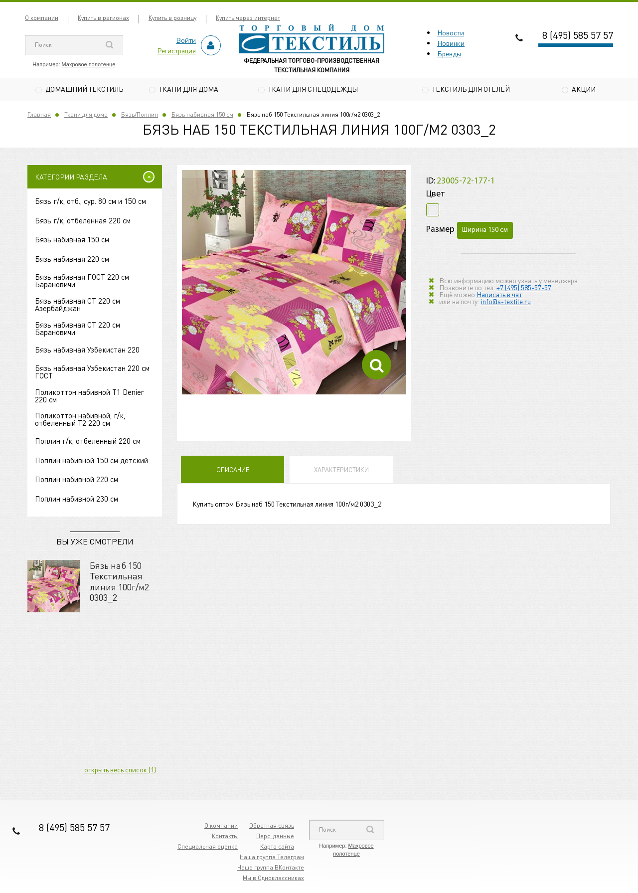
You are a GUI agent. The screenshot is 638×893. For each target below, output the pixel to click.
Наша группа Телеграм (272, 858)
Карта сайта (277, 847)
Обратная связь (271, 826)
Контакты (225, 837)
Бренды (449, 53)
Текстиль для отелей (471, 88)
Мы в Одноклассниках (273, 879)
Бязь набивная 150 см (202, 115)
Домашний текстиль (84, 88)
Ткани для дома (188, 88)
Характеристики (341, 471)
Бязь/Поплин (139, 115)
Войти (186, 39)
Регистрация (176, 50)
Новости (450, 32)
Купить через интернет (248, 17)
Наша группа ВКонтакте (270, 868)
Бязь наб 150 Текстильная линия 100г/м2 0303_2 (119, 582)
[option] (294, 284)
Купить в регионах (103, 17)
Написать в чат (499, 295)
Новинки (451, 42)
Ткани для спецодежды (313, 88)
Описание (232, 471)
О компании (41, 17)
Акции (584, 88)
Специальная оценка (207, 847)
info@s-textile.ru (506, 302)
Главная (39, 115)
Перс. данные (275, 837)
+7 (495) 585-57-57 (523, 288)
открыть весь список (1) (120, 770)
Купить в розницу (172, 17)
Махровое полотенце (89, 64)
